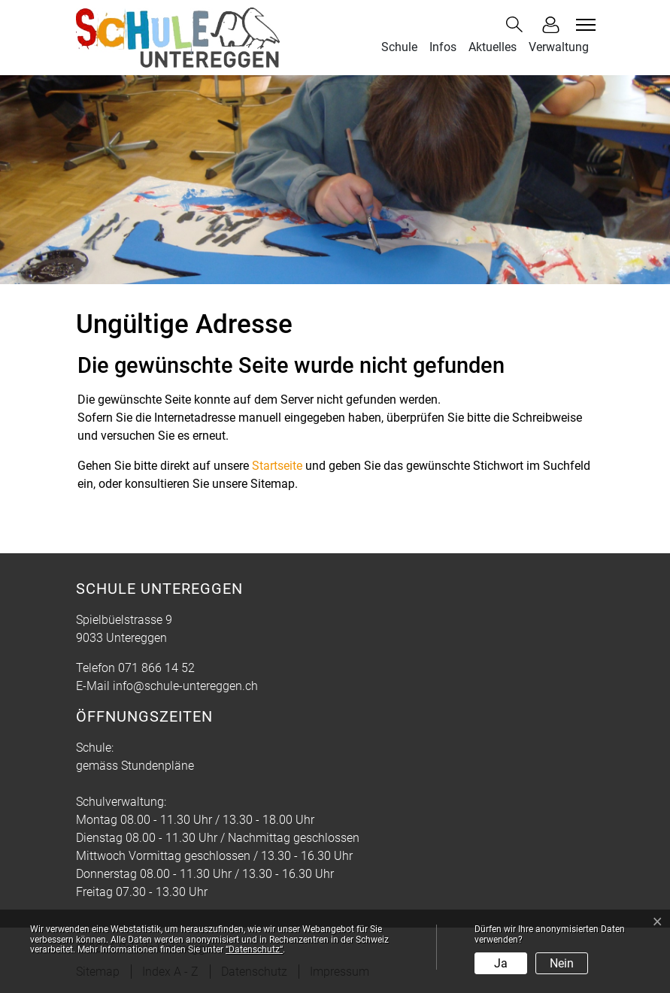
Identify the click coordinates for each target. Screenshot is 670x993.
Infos (442, 47)
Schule (399, 47)
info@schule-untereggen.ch (185, 686)
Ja (501, 963)
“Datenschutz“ (254, 949)
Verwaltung (559, 47)
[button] (517, 24)
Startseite (277, 466)
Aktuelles (492, 47)
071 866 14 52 (156, 668)
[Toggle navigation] (583, 24)
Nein (562, 963)
